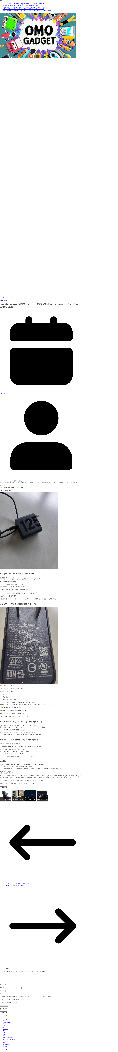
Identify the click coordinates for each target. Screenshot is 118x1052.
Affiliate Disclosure (8, 298)
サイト (2, 993)
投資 (4, 1032)
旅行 (4, 1034)
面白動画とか (6, 1044)
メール (2, 990)
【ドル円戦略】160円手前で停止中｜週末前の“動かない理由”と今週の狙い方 (23, 4)
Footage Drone (7, 1019)
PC (4, 1020)
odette (2, 478)
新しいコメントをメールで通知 (10, 999)
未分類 (5, 1036)
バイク (5, 1025)
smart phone (3, 300)
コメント (3, 985)
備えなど (5, 1029)
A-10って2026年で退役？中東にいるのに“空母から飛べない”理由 (20, 5)
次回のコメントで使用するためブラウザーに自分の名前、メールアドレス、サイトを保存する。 (28, 996)
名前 (2, 987)
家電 (4, 1030)
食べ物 (5, 1046)
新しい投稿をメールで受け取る (10, 1002)
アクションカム (7, 1024)
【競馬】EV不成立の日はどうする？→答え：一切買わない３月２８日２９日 (23, 9)
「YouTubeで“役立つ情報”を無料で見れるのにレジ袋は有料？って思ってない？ (24, 7)
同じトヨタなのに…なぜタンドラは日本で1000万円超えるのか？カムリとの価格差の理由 (27, 11)
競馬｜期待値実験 (8, 1037)
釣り (4, 1043)
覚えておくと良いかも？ (9, 1039)
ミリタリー (6, 1027)
